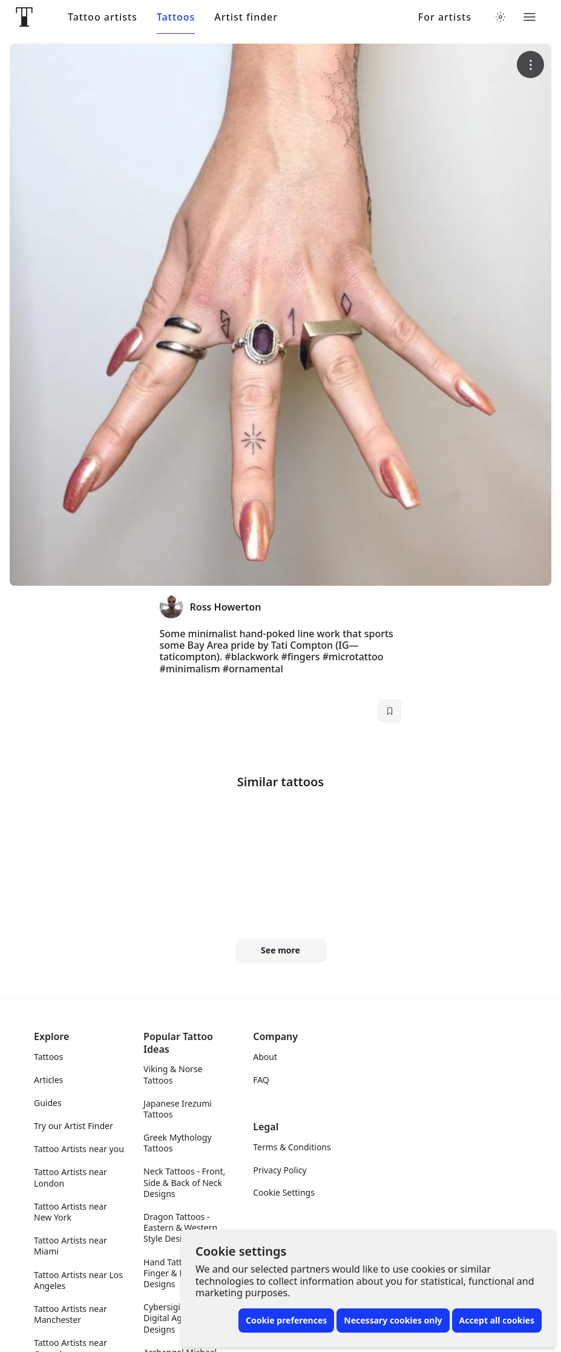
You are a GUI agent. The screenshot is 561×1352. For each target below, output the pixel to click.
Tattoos (176, 17)
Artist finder (246, 17)
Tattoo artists (102, 17)
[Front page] (24, 17)
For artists (444, 17)
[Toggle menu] (529, 17)
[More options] (530, 64)
